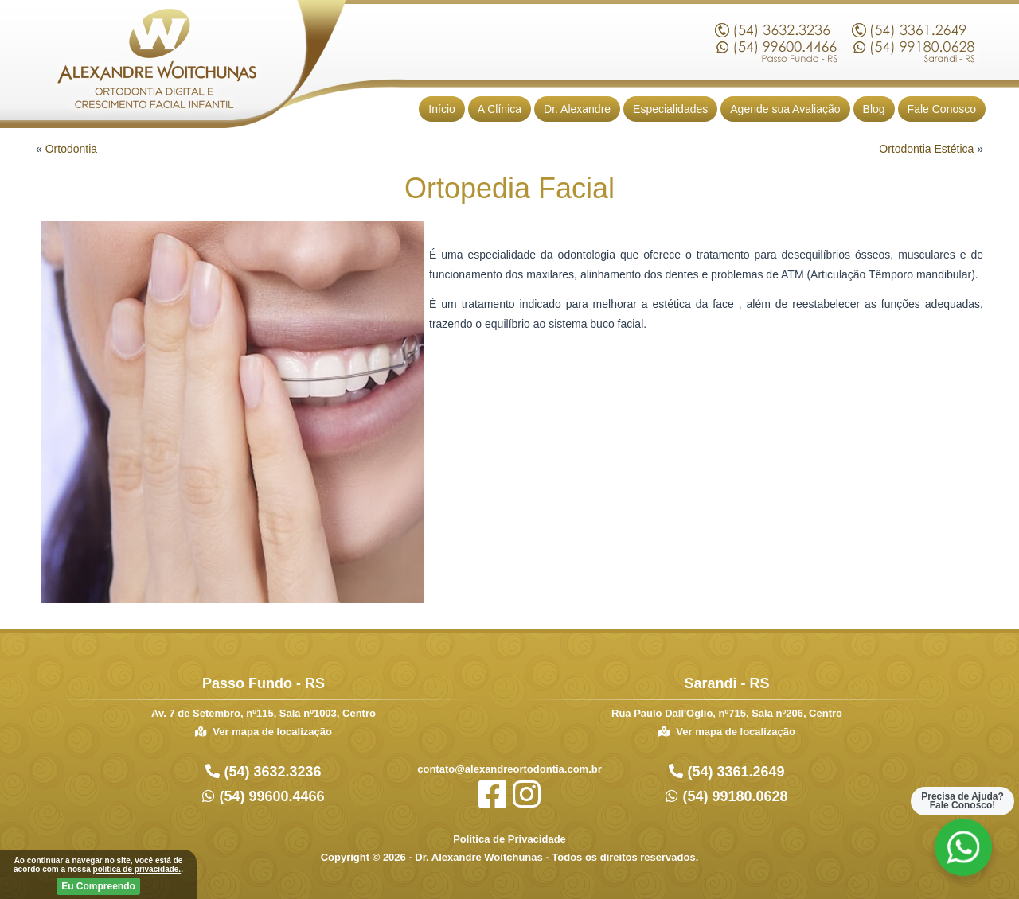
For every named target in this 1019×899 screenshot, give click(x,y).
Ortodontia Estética (926, 148)
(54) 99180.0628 (732, 796)
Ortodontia (71, 148)
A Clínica (499, 109)
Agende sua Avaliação (785, 109)
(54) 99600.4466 (269, 796)
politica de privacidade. (137, 869)
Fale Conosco (942, 109)
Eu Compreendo (98, 886)
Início (441, 109)
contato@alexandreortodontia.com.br (509, 769)
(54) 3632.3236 (270, 772)
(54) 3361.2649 (733, 772)
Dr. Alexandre (577, 109)
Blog (874, 109)
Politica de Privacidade (509, 839)
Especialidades (670, 109)
